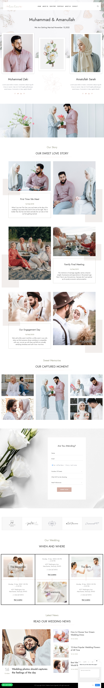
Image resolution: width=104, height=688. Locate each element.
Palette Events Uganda (52, 685)
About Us (45, 6)
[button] (7, 684)
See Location (18, 600)
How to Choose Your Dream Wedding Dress (83, 633)
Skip (93, 685)
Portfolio (60, 6)
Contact (75, 6)
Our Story (53, 6)
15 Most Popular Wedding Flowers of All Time (85, 649)
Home (39, 6)
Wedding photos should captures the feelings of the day (29, 670)
